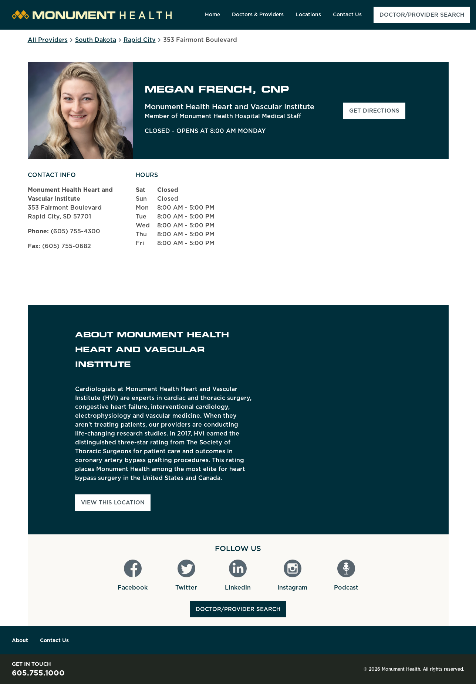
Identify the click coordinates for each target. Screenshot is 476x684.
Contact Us (54, 640)
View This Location (113, 502)
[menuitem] (212, 15)
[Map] (369, 419)
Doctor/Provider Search (238, 609)
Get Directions (377, 113)
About (20, 640)
